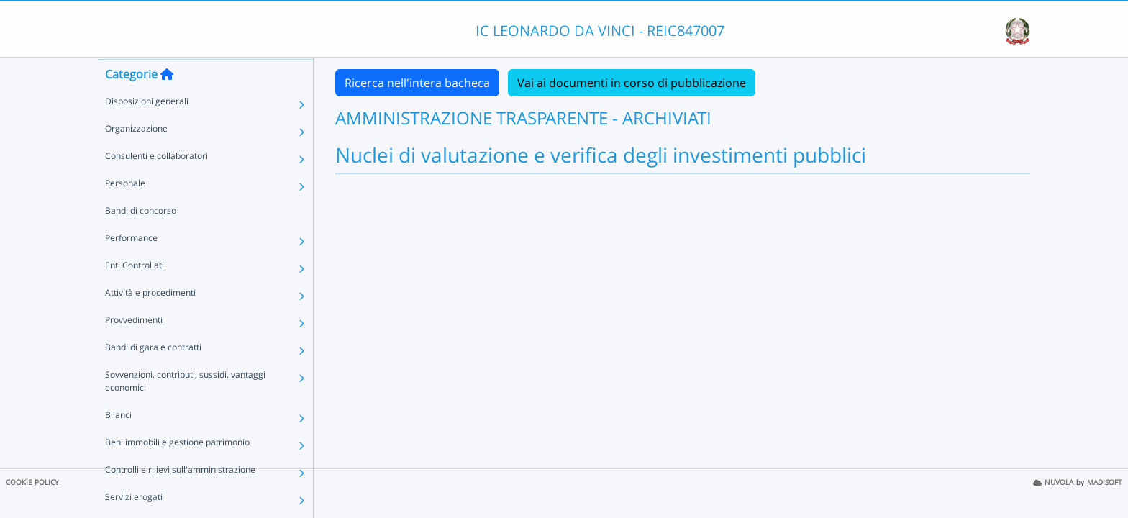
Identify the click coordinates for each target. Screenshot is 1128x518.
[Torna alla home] (166, 101)
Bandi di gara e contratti (153, 374)
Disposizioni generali (146, 128)
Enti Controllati (134, 292)
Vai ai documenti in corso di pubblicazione (631, 83)
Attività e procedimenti (150, 320)
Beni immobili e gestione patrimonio (177, 469)
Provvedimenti (134, 347)
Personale (125, 210)
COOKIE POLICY (32, 482)
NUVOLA (1053, 482)
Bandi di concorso (140, 238)
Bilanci (118, 442)
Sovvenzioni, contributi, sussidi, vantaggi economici (185, 408)
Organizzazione (136, 156)
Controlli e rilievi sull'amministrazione (180, 497)
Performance (131, 265)
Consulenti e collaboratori (156, 183)
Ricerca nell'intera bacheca (417, 83)
